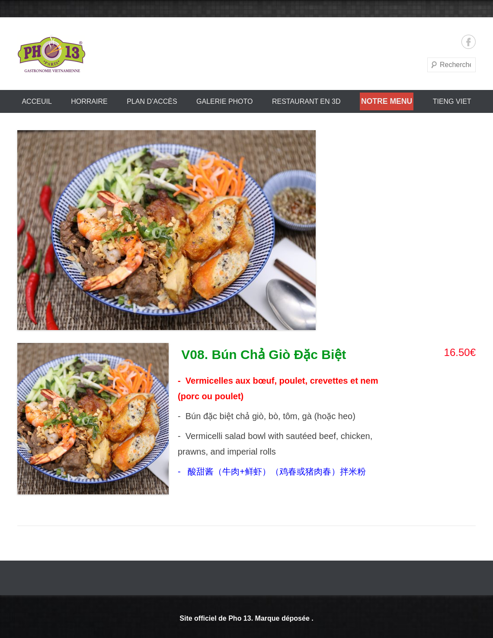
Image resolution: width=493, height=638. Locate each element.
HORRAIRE (89, 101)
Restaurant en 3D (306, 101)
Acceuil (36, 101)
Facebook (468, 42)
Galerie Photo (224, 101)
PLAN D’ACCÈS (152, 101)
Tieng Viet (452, 101)
